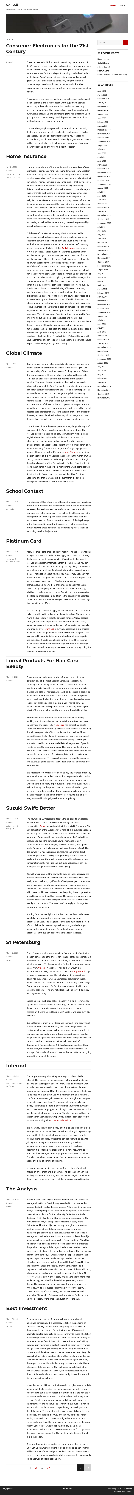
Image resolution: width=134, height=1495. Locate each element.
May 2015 (101, 375)
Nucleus (111, 1489)
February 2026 (103, 99)
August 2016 (102, 316)
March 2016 (102, 336)
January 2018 (102, 250)
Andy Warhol (78, 971)
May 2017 (101, 281)
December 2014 (104, 386)
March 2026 (102, 95)
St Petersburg (23, 942)
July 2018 (101, 227)
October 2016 (103, 308)
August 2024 (102, 114)
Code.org (60, 725)
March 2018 (102, 242)
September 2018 (104, 223)
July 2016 (101, 320)
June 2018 (101, 231)
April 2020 (101, 161)
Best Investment (26, 1308)
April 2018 (101, 239)
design (9, 960)
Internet (16, 1065)
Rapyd (43, 826)
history (9, 1207)
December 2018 (104, 215)
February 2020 (103, 169)
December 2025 (104, 107)
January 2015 (102, 382)
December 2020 (104, 130)
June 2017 (101, 277)
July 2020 (101, 149)
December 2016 (104, 301)
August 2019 (102, 188)
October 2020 (103, 138)
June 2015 (101, 371)
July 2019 (101, 192)
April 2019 (101, 200)
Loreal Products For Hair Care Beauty (112, 75)
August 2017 (102, 270)
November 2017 (103, 258)
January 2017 (102, 297)
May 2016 (101, 328)
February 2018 (103, 246)
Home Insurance (26, 156)
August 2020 (102, 145)
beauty (9, 1326)
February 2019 (103, 207)
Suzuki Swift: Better (30, 808)
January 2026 (102, 103)
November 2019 (103, 176)
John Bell (50, 629)
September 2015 (104, 359)
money (17, 562)
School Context (24, 491)
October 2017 (103, 262)
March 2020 (102, 165)
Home (113, 5)
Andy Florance (69, 248)
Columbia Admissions (60, 1120)
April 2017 (101, 285)
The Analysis (21, 1189)
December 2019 (104, 173)
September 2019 (104, 184)
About (124, 5)
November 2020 (103, 134)
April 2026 (101, 91)
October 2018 (103, 219)
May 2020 (101, 157)
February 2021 (103, 122)
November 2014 (103, 390)
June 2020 (101, 153)
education (10, 509)
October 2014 (103, 394)
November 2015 (103, 351)
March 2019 (102, 204)
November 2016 (103, 305)
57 (49, 1467)
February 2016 (103, 340)
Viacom (42, 968)
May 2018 (101, 235)
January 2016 (102, 343)
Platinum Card (24, 541)
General (9, 62)
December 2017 (104, 254)
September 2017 (104, 266)
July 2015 (101, 367)
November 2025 (103, 110)
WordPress (128, 1491)
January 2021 (102, 126)
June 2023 (101, 118)
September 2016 (104, 312)
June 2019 (101, 196)
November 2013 (103, 398)
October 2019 (103, 180)
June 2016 (101, 324)
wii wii (12, 5)
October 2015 (103, 355)
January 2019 (102, 211)
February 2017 (103, 293)
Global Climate (24, 353)
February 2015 (103, 378)
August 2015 (102, 363)
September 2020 (104, 141)
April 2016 (101, 332)
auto (8, 826)
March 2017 (102, 289)
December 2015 (104, 347)
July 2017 (101, 274)
